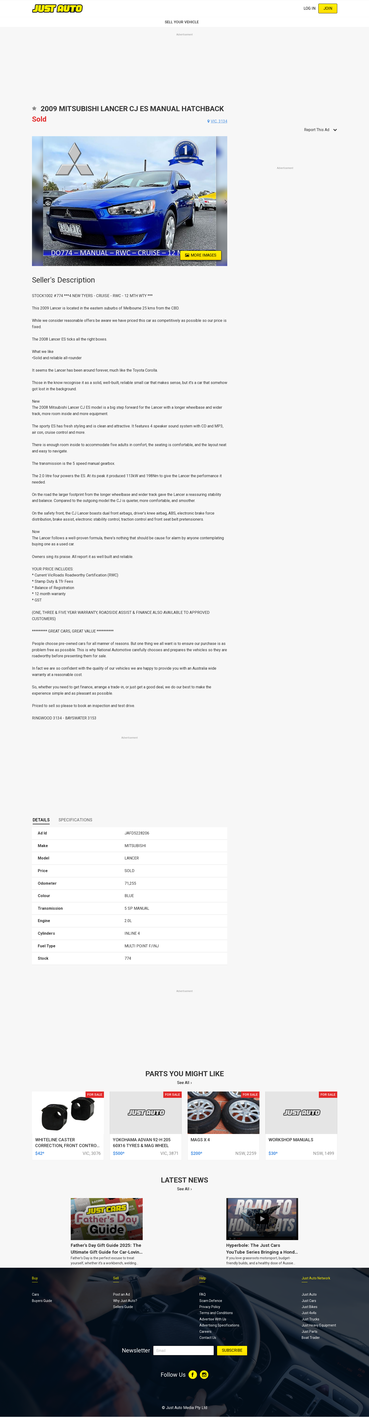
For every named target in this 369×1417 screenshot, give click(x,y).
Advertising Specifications (219, 1325)
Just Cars (309, 1301)
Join (327, 8)
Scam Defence (210, 1301)
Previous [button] (35, 201)
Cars (35, 1294)
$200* (196, 1153)
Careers (205, 1332)
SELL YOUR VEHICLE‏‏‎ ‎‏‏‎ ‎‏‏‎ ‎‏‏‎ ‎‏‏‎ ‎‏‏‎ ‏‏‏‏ (184, 22)
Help (202, 1278)
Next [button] (224, 201)
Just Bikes (309, 1307)
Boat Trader (311, 1338)
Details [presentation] (41, 819)
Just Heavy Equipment (319, 1325)
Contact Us (207, 1338)
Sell (116, 1278)
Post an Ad (121, 1294)
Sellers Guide (123, 1307)
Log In (309, 8)
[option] (130, 201)
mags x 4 (200, 1139)
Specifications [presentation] (75, 819)
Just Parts (309, 1332)
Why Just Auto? (125, 1301)
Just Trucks (310, 1319)
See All (183, 1082)
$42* (39, 1153)
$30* (273, 1153)
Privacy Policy (209, 1307)
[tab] (41, 820)
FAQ (202, 1294)
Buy (35, 1278)
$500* (119, 1153)
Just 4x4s (309, 1313)
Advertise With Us (212, 1319)
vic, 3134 (219, 121)
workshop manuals (290, 1139)
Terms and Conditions (216, 1313)
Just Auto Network (316, 1278)
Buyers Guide (42, 1301)
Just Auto (309, 1294)
